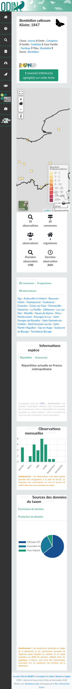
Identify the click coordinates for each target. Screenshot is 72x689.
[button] (20, 104)
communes (26, 283)
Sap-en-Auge (45, 327)
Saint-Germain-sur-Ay (39, 324)
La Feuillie (35, 309)
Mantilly (28, 313)
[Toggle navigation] (8, 13)
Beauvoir (53, 298)
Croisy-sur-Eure (38, 305)
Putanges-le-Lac (42, 316)
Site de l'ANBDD (27, 676)
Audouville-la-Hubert (35, 298)
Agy (19, 298)
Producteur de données (30, 516)
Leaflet (47, 210)
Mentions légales (63, 676)
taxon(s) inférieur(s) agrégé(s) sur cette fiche (39, 75)
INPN (42, 403)
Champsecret (33, 302)
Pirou (58, 313)
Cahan (20, 302)
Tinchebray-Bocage (41, 331)
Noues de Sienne (44, 313)
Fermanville (54, 305)
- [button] (21, 109)
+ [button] (21, 99)
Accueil (16, 676)
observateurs (27, 290)
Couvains (22, 305)
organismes (44, 283)
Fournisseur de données (31, 509)
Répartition (26, 357)
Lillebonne (48, 309)
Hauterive (22, 309)
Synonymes (41, 357)
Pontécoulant (24, 316)
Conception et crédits (45, 676)
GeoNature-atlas (32, 684)
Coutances (48, 302)
